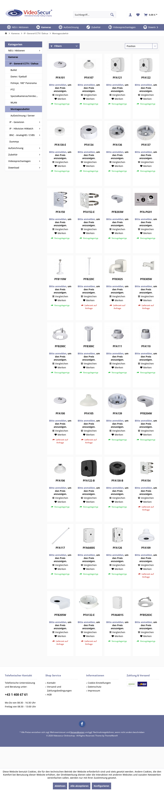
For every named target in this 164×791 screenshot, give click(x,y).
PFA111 (117, 355)
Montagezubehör (20, 109)
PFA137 (146, 154)
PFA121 (117, 87)
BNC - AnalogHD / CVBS (22, 135)
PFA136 (117, 154)
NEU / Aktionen (16, 50)
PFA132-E (89, 624)
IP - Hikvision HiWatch (21, 128)
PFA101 (60, 87)
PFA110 (146, 355)
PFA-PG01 (146, 221)
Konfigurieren (101, 785)
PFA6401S (117, 624)
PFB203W (117, 221)
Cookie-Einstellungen (99, 692)
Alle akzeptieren (79, 785)
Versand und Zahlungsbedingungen (59, 698)
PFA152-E (89, 221)
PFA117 (60, 557)
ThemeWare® (111, 745)
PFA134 (88, 154)
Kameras (13, 57)
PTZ (13, 89)
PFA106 (60, 490)
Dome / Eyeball (19, 76)
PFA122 (146, 87)
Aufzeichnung (15, 148)
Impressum (94, 700)
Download (13, 167)
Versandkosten (77, 741)
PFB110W (60, 288)
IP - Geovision (16, 122)
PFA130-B (117, 490)
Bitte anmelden (57, 94)
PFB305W (146, 288)
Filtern (56, 45)
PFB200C (60, 355)
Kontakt (51, 692)
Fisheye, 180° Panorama (24, 83)
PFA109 (146, 557)
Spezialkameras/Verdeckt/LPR (26, 96)
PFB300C (88, 355)
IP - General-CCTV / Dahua (23, 63)
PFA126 (117, 557)
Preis (54, 55)
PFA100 (60, 423)
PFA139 (117, 423)
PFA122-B (89, 490)
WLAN (14, 102)
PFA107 (88, 87)
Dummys (14, 141)
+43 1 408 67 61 (16, 704)
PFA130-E (60, 154)
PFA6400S (89, 557)
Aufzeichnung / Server (23, 115)
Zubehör (13, 154)
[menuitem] (150, 14)
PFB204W (146, 423)
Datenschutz (94, 696)
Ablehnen (60, 785)
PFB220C (88, 288)
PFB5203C (146, 624)
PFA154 (146, 490)
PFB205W (60, 624)
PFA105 (88, 423)
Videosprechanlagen (19, 161)
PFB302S (117, 288)
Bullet (14, 70)
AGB (49, 703)
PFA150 (60, 221)
